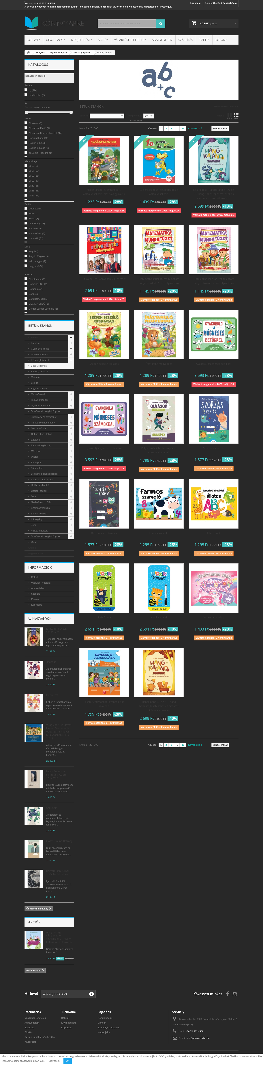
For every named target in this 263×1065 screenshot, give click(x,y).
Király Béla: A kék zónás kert (56, 630)
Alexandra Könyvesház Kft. (45, 133)
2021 (34, 190)
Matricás (35, 377)
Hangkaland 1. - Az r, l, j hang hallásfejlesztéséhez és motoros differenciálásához (159, 706)
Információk (40, 567)
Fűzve (34, 218)
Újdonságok (55, 40)
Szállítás (185, 40)
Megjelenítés (135, 115)
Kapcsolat (195, 3)
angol (33, 251)
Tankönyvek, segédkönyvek (45, 411)
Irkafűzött (37, 223)
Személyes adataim (108, 1027)
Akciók (103, 40)
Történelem (36, 468)
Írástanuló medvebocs (159, 364)
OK (67, 1060)
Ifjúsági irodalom (39, 400)
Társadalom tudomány (42, 422)
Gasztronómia (38, 428)
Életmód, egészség (40, 445)
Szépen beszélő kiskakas (104, 364)
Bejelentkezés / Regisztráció (221, 3)
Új (33, 90)
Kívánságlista (68, 1022)
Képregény (36, 519)
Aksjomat (35, 123)
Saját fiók (104, 1012)
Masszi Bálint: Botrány (59, 841)
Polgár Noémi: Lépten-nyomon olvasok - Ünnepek (158, 450)
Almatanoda (37, 279)
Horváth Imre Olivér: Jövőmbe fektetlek (58, 872)
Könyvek (33, 40)
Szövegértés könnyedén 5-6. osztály (104, 279)
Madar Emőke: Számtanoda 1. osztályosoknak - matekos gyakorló (104, 192)
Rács (229, 116)
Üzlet (33, 496)
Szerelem (51, 808)
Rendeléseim (105, 1018)
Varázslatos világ (214, 617)
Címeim (102, 1022)
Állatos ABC (214, 533)
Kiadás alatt (37, 95)
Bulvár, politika (38, 513)
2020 (34, 185)
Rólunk (221, 40)
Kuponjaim (104, 1032)
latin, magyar (37, 261)
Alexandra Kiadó (39, 128)
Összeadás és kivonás (104, 533)
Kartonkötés (37, 233)
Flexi (33, 213)
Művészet (35, 451)
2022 (34, 195)
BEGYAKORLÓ (39, 303)
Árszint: (29, 107)
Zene (33, 525)
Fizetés (204, 40)
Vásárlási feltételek (130, 40)
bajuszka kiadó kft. (40, 152)
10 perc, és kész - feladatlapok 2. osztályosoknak (159, 192)
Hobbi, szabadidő (39, 485)
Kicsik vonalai (159, 617)
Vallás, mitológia (39, 530)
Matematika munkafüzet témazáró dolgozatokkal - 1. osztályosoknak (159, 281)
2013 (33, 166)
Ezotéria (35, 439)
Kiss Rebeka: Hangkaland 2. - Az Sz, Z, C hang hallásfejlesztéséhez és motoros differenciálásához (213, 194)
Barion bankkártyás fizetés (40, 1037)
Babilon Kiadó (38, 138)
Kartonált (36, 238)
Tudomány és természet (43, 417)
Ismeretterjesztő (39, 354)
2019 (34, 180)
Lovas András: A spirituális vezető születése (56, 775)
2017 (34, 170)
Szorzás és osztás (213, 448)
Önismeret (52, 695)
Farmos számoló (158, 533)
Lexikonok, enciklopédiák (43, 473)
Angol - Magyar (39, 256)
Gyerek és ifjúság (39, 348)
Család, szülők (38, 490)
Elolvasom (54, 1060)
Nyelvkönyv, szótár (40, 502)
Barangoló (36, 289)
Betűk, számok (38, 365)
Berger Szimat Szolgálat (43, 308)
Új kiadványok (39, 618)
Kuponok (66, 1027)
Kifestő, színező (39, 371)
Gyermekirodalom (40, 405)
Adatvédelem (162, 40)
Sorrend (84, 115)
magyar (36, 266)
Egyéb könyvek (38, 388)
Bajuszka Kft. (37, 143)
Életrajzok (36, 462)
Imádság (51, 662)
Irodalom (35, 343)
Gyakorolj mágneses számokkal (104, 448)
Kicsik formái (104, 617)
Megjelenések (81, 40)
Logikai (34, 382)
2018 (34, 175)
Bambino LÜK (38, 284)
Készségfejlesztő (39, 360)
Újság (33, 542)
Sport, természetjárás (42, 479)
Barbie (34, 294)
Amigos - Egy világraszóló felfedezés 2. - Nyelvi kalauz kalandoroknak (59, 937)
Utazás (34, 456)
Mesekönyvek (38, 394)
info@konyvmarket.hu (198, 1038)
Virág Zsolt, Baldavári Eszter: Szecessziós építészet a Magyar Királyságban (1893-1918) (59, 731)
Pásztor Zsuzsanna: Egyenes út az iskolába (104, 704)
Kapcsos (35, 228)
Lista (236, 116)
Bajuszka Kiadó (39, 148)
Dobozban (36, 208)
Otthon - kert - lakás (41, 434)
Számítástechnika (40, 508)
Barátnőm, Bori (38, 298)
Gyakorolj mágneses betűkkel (213, 364)
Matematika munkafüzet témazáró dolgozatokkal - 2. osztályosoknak (214, 281)
